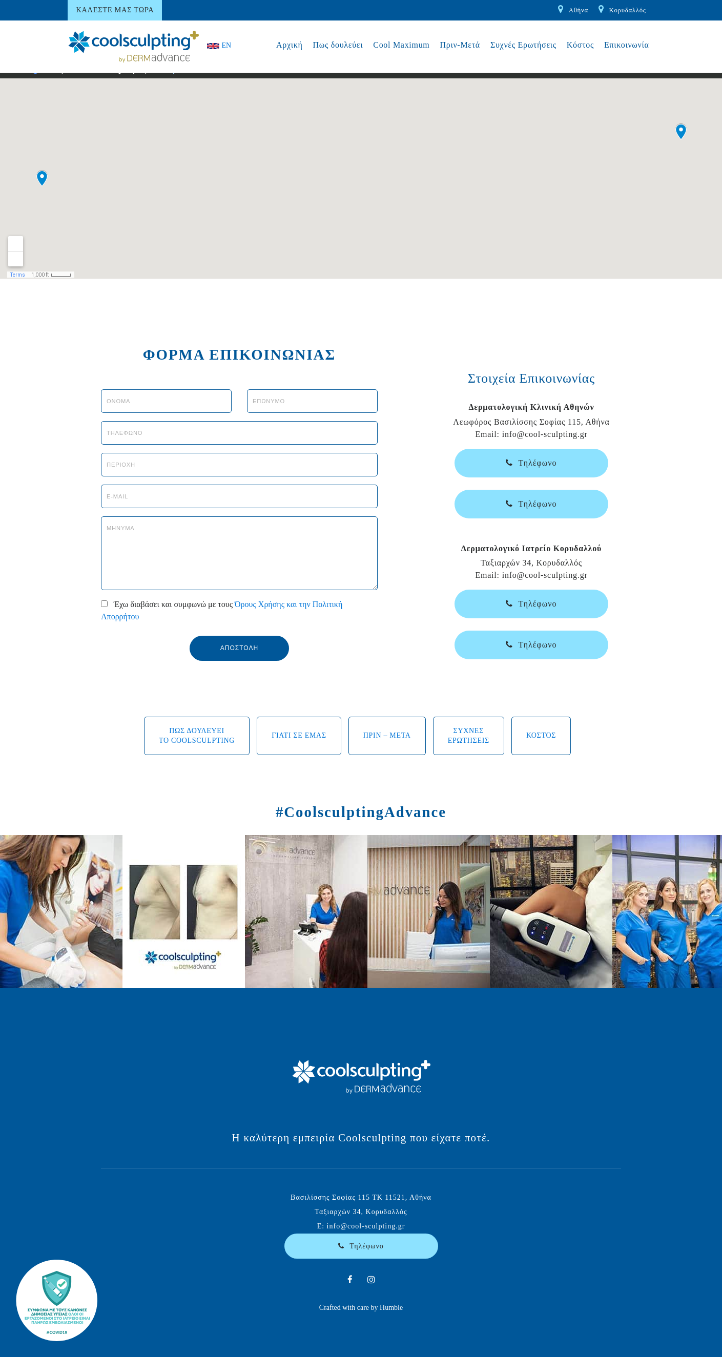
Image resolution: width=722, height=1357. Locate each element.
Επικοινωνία (626, 44)
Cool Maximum (401, 44)
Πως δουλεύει (338, 44)
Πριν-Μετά (460, 44)
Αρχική (289, 44)
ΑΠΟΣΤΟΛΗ (239, 648)
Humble (391, 1307)
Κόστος (580, 44)
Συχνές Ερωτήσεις (523, 44)
